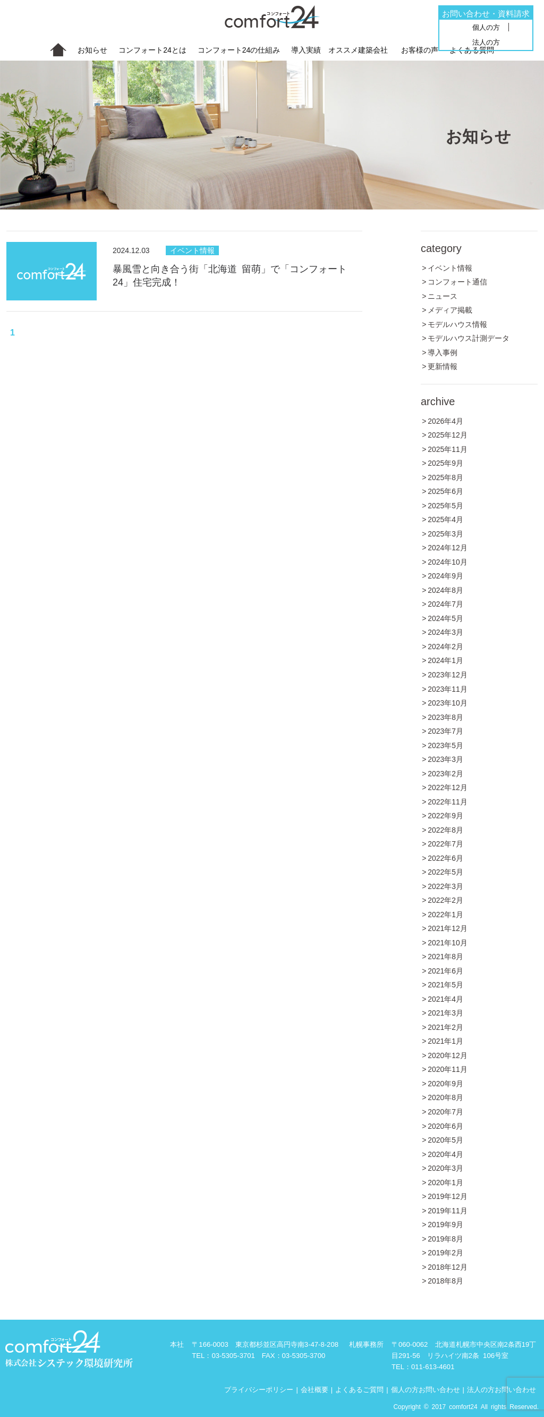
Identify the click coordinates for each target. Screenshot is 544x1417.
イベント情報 (192, 250)
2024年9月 (445, 575)
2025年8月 (445, 477)
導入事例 (442, 352)
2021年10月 (448, 942)
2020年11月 (448, 1068)
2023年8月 (445, 716)
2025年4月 (445, 519)
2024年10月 (448, 561)
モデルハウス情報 (457, 324)
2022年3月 (445, 886)
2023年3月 (445, 758)
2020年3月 (445, 1167)
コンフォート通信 (457, 281)
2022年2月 (445, 899)
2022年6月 (445, 857)
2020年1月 (445, 1182)
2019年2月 (445, 1252)
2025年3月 (445, 533)
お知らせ (92, 49)
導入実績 (306, 49)
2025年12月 (448, 434)
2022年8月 (445, 829)
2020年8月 (445, 1097)
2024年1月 (445, 660)
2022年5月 (445, 871)
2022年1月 (445, 914)
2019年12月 (448, 1196)
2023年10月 (448, 702)
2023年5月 (445, 745)
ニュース (442, 295)
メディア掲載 (450, 309)
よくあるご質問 (359, 1388)
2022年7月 (445, 843)
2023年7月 (445, 730)
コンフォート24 (152, 50)
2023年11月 (448, 688)
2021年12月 (448, 928)
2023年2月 (445, 773)
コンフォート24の (239, 50)
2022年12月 (448, 787)
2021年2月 (445, 1026)
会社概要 (314, 1388)
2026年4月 (445, 420)
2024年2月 (445, 646)
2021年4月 (445, 998)
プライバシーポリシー (258, 1388)
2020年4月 (445, 1154)
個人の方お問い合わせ (425, 1388)
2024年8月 (445, 589)
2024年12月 (448, 547)
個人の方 (486, 26)
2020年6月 (445, 1125)
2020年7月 (445, 1111)
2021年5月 (445, 984)
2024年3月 (445, 631)
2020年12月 (448, 1055)
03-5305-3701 (233, 1355)
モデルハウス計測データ (468, 337)
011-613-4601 (433, 1366)
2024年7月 (445, 603)
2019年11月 (448, 1210)
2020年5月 (445, 1139)
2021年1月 (445, 1040)
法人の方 (486, 41)
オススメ (358, 50)
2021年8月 (445, 956)
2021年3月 (445, 1012)
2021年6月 (445, 970)
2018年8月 (445, 1280)
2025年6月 (445, 490)
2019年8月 (445, 1238)
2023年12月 (448, 674)
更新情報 (442, 366)
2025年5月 (445, 505)
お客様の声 (419, 49)
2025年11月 (448, 448)
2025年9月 (445, 462)
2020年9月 (445, 1083)
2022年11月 (448, 801)
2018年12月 (448, 1266)
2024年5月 (445, 618)
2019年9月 (445, 1224)
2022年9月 (445, 815)
